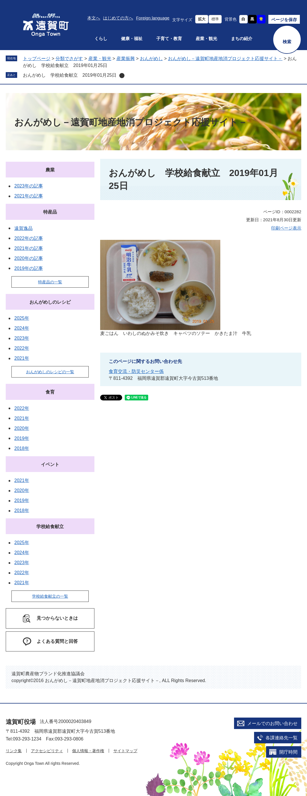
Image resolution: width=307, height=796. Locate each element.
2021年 (21, 358)
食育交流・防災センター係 (136, 371)
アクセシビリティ (47, 750)
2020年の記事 (28, 258)
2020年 (21, 428)
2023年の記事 (28, 185)
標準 (215, 19)
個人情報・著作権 (88, 750)
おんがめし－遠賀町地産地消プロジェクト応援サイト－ (225, 58)
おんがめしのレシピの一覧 (50, 372)
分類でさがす (69, 58)
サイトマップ (125, 750)
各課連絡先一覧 (282, 737)
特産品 (50, 212)
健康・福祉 (131, 38)
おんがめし (151, 58)
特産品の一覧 (50, 282)
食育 (50, 392)
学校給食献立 (50, 526)
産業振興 (125, 58)
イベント (50, 464)
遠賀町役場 (21, 721)
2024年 (21, 328)
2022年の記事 (28, 238)
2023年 (21, 338)
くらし (100, 38)
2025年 (21, 318)
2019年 (21, 438)
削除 (121, 75)
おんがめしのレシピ (50, 302)
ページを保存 (284, 19)
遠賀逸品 (23, 228)
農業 (50, 169)
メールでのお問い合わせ (272, 723)
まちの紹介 (241, 38)
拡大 (201, 19)
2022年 (21, 348)
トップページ (36, 58)
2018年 (21, 448)
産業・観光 (206, 38)
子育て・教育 (169, 38)
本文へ (93, 17)
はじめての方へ (118, 17)
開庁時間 (288, 752)
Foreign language (152, 17)
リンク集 (14, 750)
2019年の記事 (28, 268)
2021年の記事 (28, 195)
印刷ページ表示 (286, 228)
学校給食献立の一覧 (50, 596)
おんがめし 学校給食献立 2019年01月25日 (69, 75)
